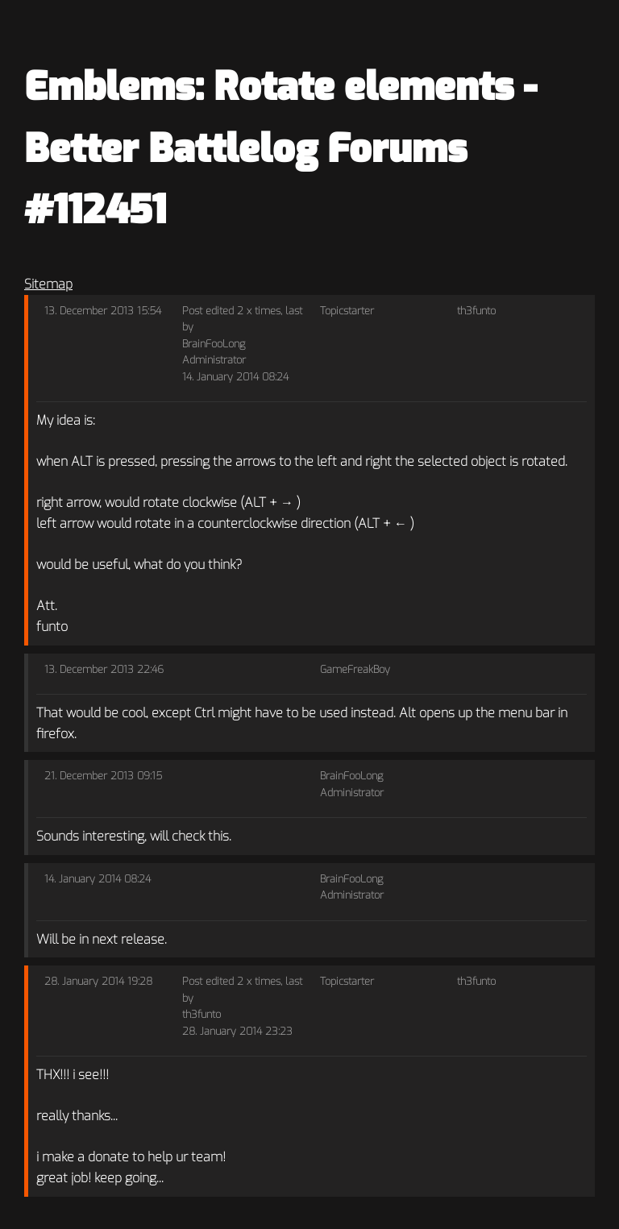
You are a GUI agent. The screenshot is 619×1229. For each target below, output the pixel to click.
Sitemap (48, 284)
